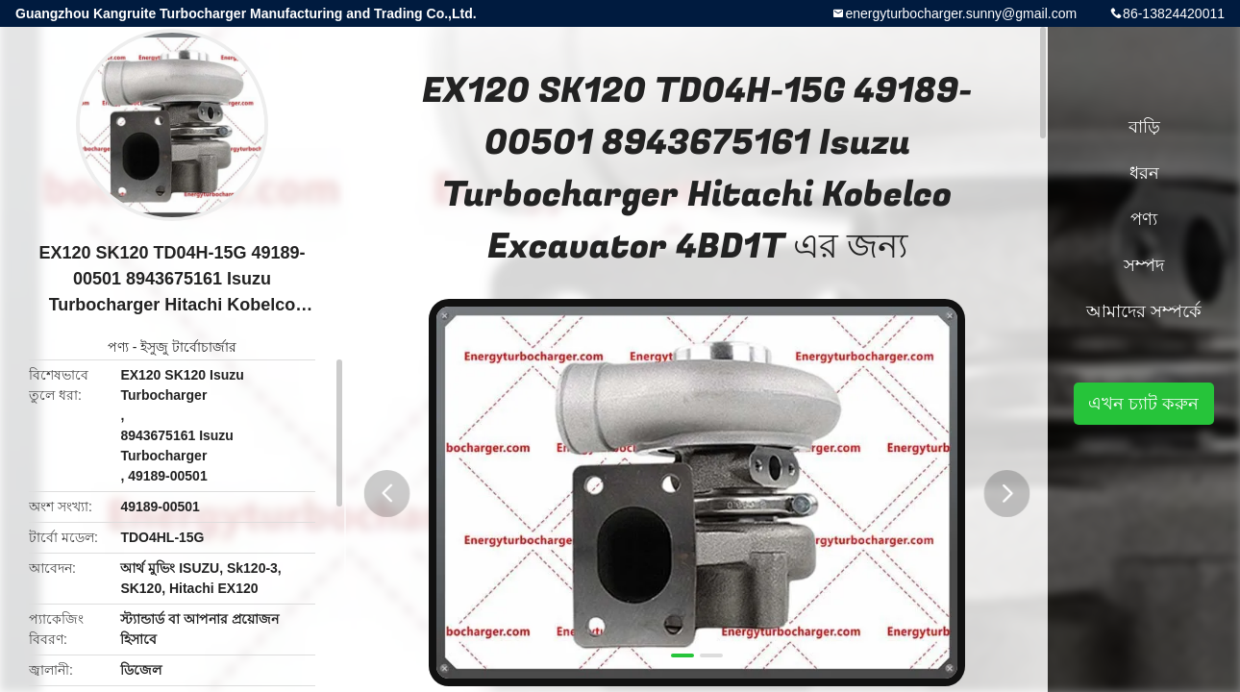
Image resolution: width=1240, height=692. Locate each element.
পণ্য (118, 347)
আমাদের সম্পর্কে (1144, 311)
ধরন (1144, 173)
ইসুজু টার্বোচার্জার (188, 347)
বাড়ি (1144, 126)
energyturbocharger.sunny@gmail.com (961, 13)
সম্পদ (1144, 265)
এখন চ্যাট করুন (1143, 403)
